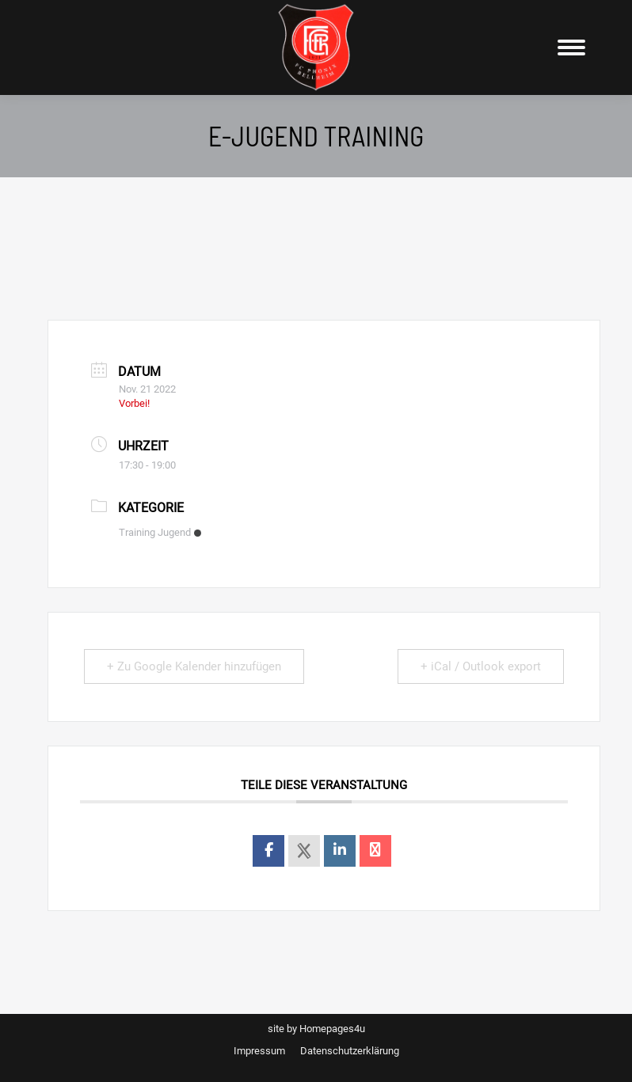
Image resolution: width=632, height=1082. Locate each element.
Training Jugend (160, 532)
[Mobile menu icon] (571, 47)
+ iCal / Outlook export (481, 666)
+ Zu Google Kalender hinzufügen (194, 666)
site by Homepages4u (316, 1029)
